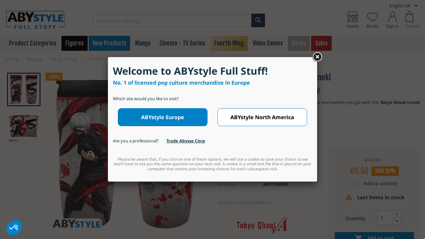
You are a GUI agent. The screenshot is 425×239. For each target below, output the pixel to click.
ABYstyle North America (262, 117)
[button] (14, 228)
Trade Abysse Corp (185, 141)
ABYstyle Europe (162, 117)
